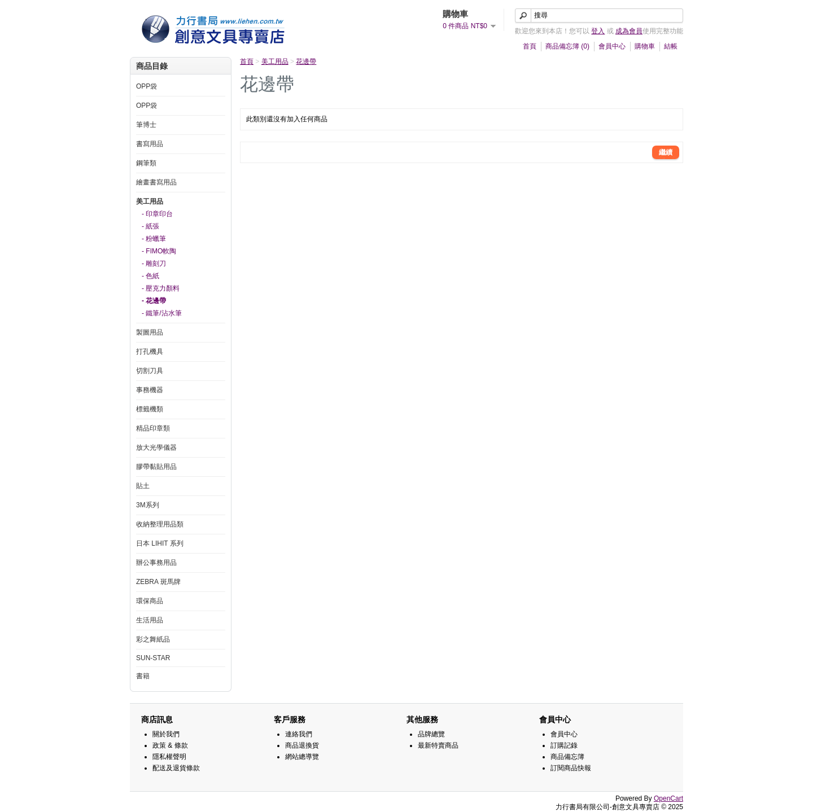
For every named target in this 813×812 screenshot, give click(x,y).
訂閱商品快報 (570, 768)
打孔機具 (149, 351)
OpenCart (668, 798)
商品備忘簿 (567, 757)
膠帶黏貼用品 (156, 467)
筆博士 (146, 125)
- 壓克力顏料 (161, 288)
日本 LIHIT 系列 (159, 543)
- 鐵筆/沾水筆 (162, 313)
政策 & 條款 (170, 745)
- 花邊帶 (154, 301)
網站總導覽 (302, 757)
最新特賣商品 (438, 745)
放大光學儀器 (156, 447)
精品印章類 (153, 428)
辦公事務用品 (156, 563)
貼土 (143, 486)
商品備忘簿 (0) (567, 46)
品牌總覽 (431, 734)
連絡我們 (298, 734)
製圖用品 (149, 332)
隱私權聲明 (169, 757)
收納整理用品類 (159, 524)
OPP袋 (146, 86)
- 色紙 (150, 276)
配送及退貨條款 (176, 768)
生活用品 (149, 620)
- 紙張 (150, 226)
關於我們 (166, 734)
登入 (598, 31)
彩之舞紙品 (153, 639)
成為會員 (628, 31)
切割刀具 (149, 371)
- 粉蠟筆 (154, 239)
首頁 (529, 46)
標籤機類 (149, 409)
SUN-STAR (153, 658)
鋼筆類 (146, 163)
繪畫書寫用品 (156, 182)
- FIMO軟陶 (159, 251)
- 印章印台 (157, 214)
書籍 (143, 676)
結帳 (671, 46)
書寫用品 (149, 144)
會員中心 (612, 46)
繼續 (665, 152)
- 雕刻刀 (154, 263)
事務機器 (149, 390)
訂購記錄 (564, 745)
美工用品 (149, 201)
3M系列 (147, 505)
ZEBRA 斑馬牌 (158, 582)
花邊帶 (306, 61)
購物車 (645, 46)
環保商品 (149, 601)
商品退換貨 (302, 745)
